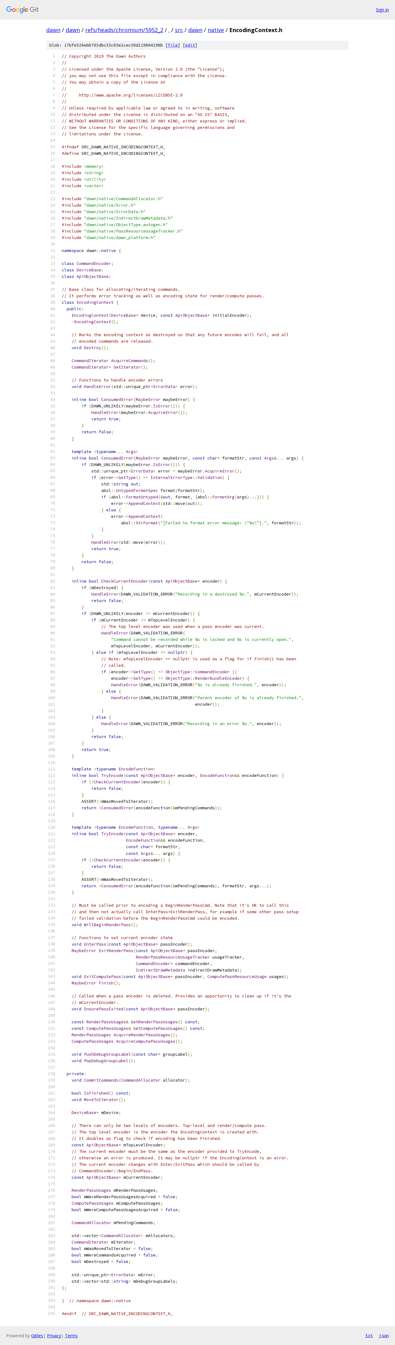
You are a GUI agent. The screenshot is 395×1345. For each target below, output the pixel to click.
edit (190, 45)
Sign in (382, 10)
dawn (53, 30)
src (179, 30)
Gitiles (37, 1336)
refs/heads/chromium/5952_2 (124, 30)
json (384, 1335)
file (173, 45)
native (216, 30)
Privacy (54, 1336)
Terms (71, 1336)
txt (369, 1335)
